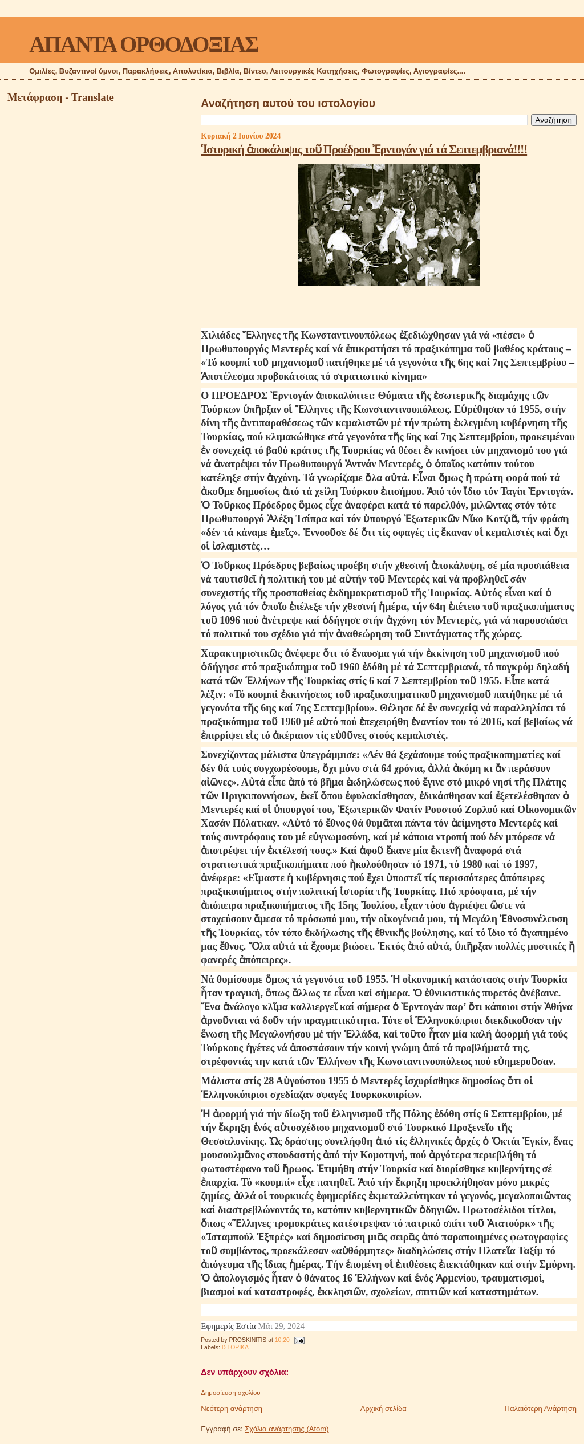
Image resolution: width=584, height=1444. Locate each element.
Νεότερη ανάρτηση (231, 1408)
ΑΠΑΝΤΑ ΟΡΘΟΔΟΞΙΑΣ (143, 44)
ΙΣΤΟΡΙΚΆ (235, 1347)
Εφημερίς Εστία (228, 1326)
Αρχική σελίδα (383, 1408)
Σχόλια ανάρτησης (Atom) (286, 1429)
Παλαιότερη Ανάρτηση (541, 1408)
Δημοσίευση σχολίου (230, 1392)
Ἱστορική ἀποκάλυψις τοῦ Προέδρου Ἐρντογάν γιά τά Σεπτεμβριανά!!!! (364, 149)
